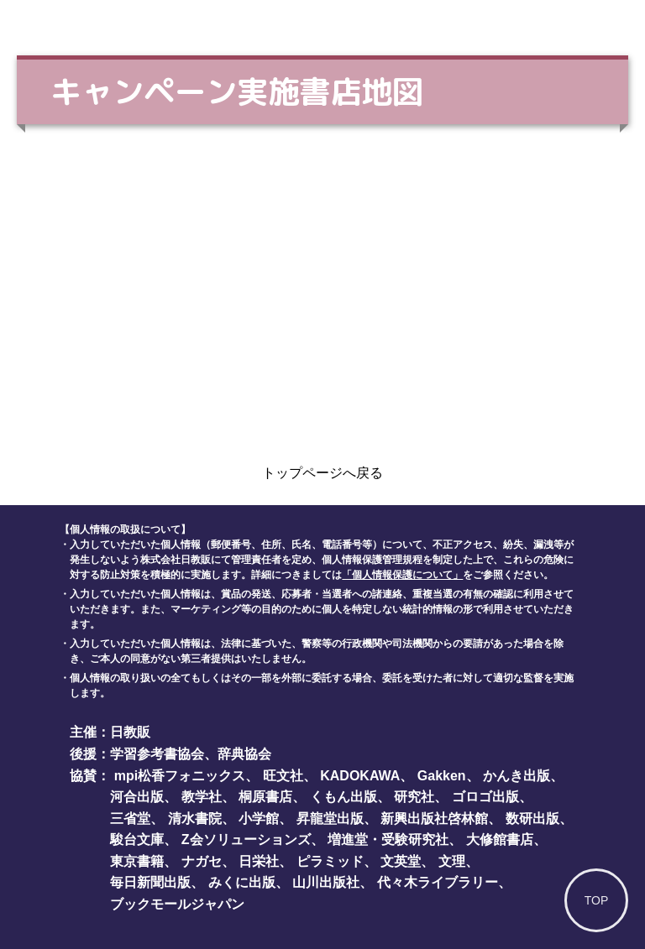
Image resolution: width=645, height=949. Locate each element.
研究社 (414, 797)
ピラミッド (330, 861)
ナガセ (201, 861)
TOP (597, 900)
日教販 (130, 732)
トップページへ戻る (322, 473)
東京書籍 (137, 861)
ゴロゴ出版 (485, 797)
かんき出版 (516, 776)
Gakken (441, 776)
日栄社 (259, 861)
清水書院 (195, 818)
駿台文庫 (137, 839)
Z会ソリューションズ (246, 839)
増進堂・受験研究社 (388, 839)
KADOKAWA (360, 776)
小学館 (259, 818)
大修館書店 (499, 839)
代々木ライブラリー (437, 882)
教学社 (201, 797)
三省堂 (130, 818)
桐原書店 (265, 797)
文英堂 (400, 861)
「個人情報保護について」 (402, 575)
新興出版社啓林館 (434, 818)
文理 (451, 861)
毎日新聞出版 (150, 882)
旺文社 (283, 776)
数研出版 (532, 818)
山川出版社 (325, 882)
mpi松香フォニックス (179, 776)
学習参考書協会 (157, 754)
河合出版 (137, 797)
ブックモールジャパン (177, 904)
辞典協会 (244, 754)
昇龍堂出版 (330, 818)
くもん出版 (343, 797)
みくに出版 (241, 882)
